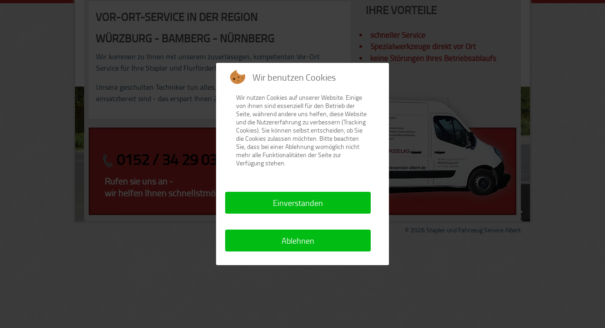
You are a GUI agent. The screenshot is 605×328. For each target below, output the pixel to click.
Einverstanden (298, 202)
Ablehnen (298, 240)
